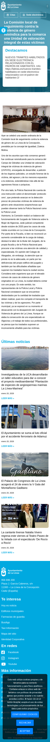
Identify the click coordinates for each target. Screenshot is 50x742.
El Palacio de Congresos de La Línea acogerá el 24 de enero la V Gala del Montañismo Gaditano (23, 484)
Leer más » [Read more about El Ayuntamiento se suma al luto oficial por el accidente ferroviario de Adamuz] (7, 446)
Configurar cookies (25, 714)
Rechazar (25, 722)
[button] (3, 30)
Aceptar (25, 731)
